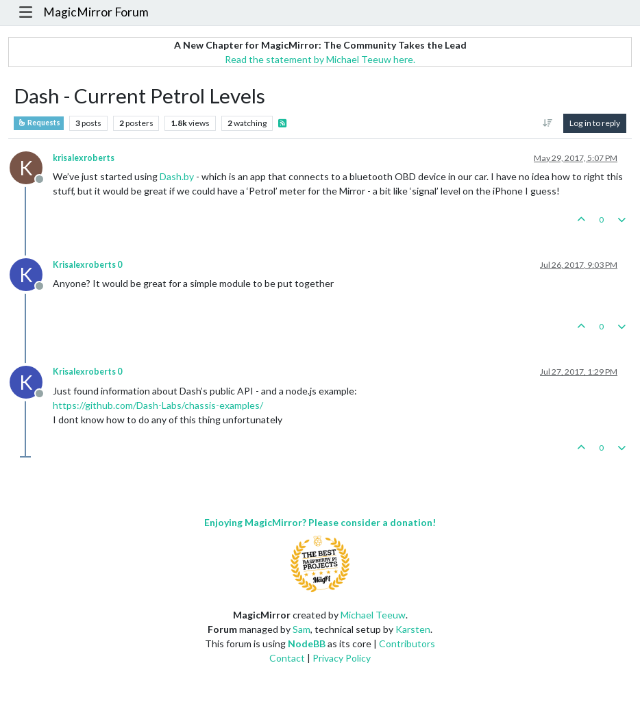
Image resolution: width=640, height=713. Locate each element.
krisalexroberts (83, 158)
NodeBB (306, 643)
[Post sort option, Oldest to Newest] (548, 123)
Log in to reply (594, 123)
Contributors (407, 643)
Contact (287, 658)
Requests (38, 122)
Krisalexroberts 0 (87, 265)
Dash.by (177, 176)
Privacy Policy (341, 658)
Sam (301, 629)
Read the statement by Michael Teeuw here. (320, 59)
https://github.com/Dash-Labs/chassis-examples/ (158, 405)
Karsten (412, 629)
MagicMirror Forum (96, 12)
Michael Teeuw (373, 615)
